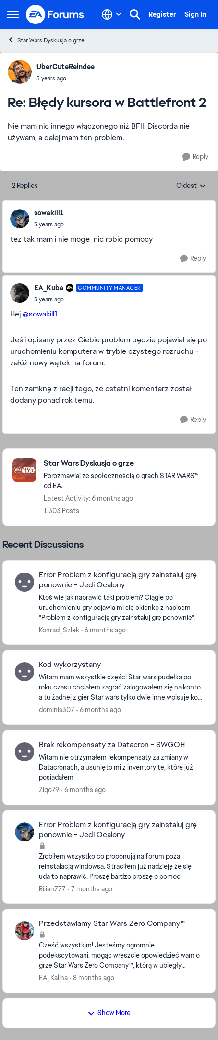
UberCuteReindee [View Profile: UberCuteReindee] (65, 66)
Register (162, 14)
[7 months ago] (90, 889)
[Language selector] (111, 14)
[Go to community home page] (55, 14)
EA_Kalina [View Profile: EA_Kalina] (53, 977)
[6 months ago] (103, 630)
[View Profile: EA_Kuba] (19, 293)
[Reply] (195, 157)
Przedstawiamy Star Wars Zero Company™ (112, 923)
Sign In (195, 14)
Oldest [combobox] (191, 186)
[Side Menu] (13, 14)
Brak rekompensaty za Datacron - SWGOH (112, 744)
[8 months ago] (92, 978)
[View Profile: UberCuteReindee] (20, 72)
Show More (109, 1012)
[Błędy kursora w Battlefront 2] (65, 78)
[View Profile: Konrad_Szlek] (24, 582)
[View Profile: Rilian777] (24, 831)
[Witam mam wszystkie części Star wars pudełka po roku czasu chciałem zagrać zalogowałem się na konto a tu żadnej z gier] (121, 687)
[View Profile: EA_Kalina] (24, 930)
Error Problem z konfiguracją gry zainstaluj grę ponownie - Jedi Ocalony (118, 580)
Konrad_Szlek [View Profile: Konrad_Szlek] (59, 629)
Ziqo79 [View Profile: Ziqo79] (49, 789)
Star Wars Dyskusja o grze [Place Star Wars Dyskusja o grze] (46, 40)
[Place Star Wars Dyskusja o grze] (125, 463)
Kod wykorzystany (70, 664)
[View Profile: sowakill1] (19, 218)
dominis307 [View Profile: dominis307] (56, 709)
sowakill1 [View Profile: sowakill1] (49, 213)
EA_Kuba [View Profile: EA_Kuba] (48, 287)
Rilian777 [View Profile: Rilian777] (52, 888)
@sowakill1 (40, 314)
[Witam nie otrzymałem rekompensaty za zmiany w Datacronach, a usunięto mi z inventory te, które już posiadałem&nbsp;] (121, 767)
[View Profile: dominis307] (24, 671)
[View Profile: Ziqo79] (24, 751)
